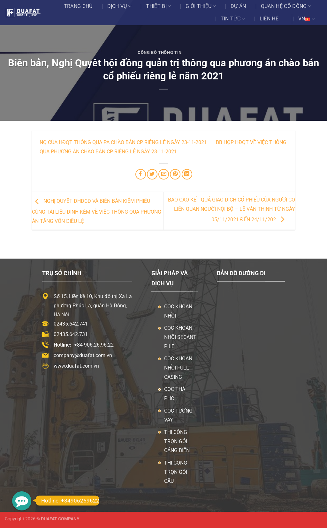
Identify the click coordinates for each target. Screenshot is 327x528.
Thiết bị (158, 6)
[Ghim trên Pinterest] (175, 174)
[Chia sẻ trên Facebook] (140, 174)
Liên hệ (269, 19)
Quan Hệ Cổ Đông (286, 6)
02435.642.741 (71, 324)
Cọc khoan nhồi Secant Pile (180, 337)
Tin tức (233, 19)
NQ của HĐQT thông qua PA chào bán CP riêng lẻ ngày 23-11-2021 (123, 142)
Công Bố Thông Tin (160, 52)
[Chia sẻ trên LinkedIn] (187, 174)
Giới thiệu (201, 6)
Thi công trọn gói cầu (175, 472)
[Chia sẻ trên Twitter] (152, 174)
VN (306, 19)
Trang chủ (78, 6)
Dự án (238, 6)
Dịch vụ (119, 6)
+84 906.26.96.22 (94, 345)
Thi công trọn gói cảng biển (177, 441)
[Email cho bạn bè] (163, 174)
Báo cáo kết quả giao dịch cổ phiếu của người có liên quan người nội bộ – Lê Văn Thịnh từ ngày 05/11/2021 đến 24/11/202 (231, 210)
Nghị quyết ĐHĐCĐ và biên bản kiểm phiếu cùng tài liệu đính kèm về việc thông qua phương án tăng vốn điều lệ (96, 211)
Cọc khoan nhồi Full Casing (178, 368)
